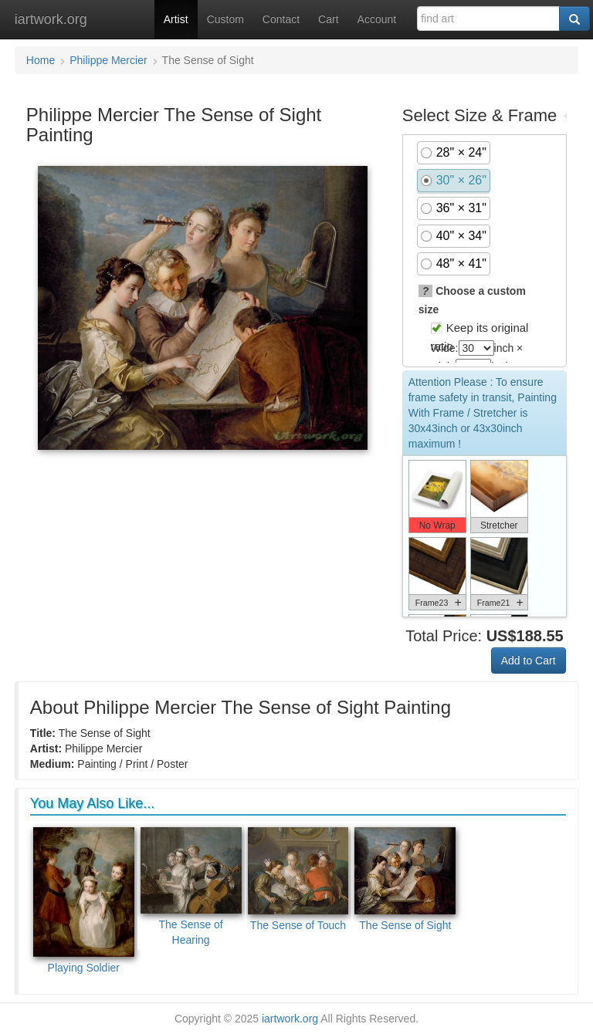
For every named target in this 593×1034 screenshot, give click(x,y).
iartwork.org (51, 19)
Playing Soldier (83, 900)
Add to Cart (528, 660)
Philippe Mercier (108, 60)
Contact (281, 19)
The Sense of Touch (298, 879)
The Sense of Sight (405, 879)
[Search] (574, 18)
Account (377, 19)
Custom (225, 19)
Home (40, 60)
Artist (176, 19)
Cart (328, 19)
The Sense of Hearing (191, 886)
